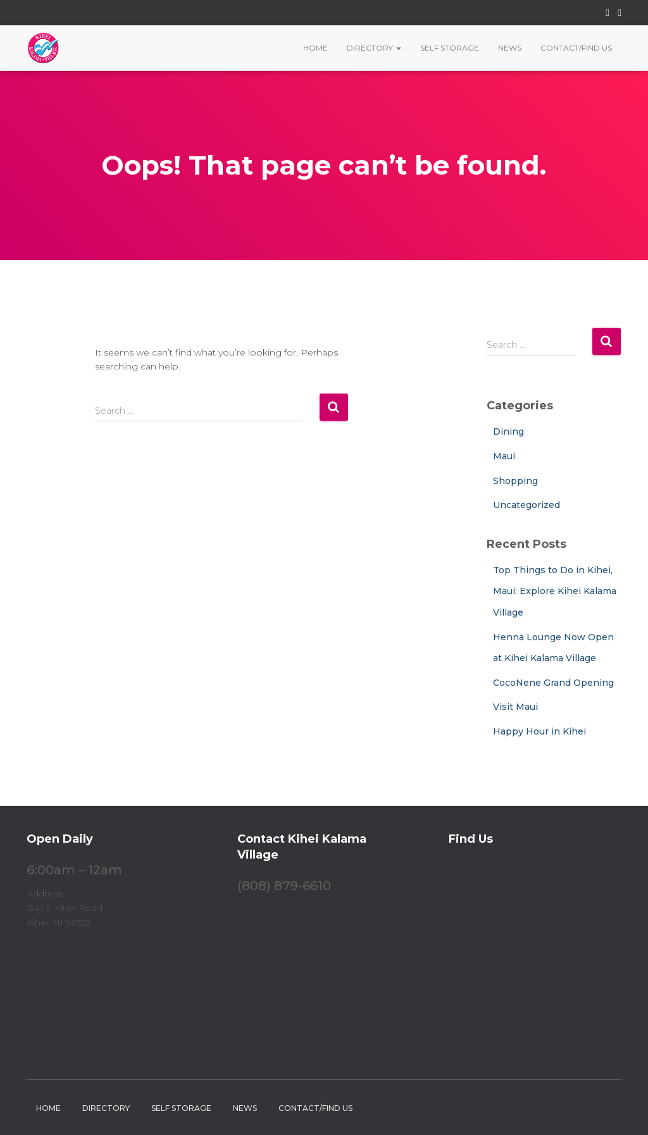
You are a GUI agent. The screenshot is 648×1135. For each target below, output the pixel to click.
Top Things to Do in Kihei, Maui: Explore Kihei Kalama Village (554, 591)
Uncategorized (526, 505)
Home (315, 48)
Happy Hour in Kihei (539, 731)
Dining (508, 431)
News (509, 48)
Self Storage (449, 48)
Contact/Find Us (576, 48)
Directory (374, 48)
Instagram (619, 14)
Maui (504, 456)
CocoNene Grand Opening (553, 682)
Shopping (515, 481)
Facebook (607, 14)
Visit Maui (515, 706)
